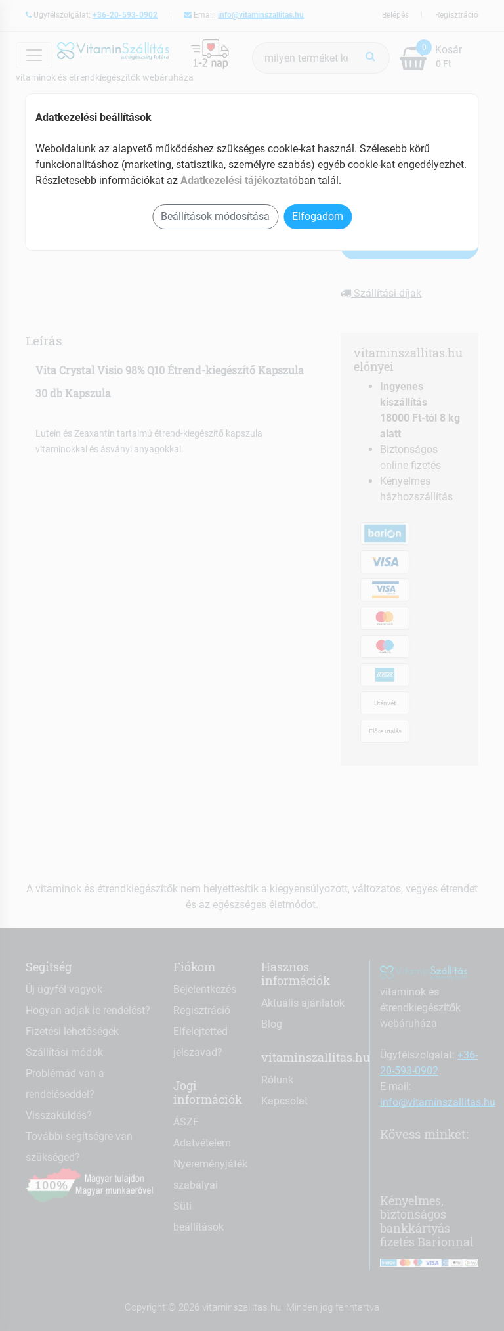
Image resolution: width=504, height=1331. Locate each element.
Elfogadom (317, 216)
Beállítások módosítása (215, 216)
